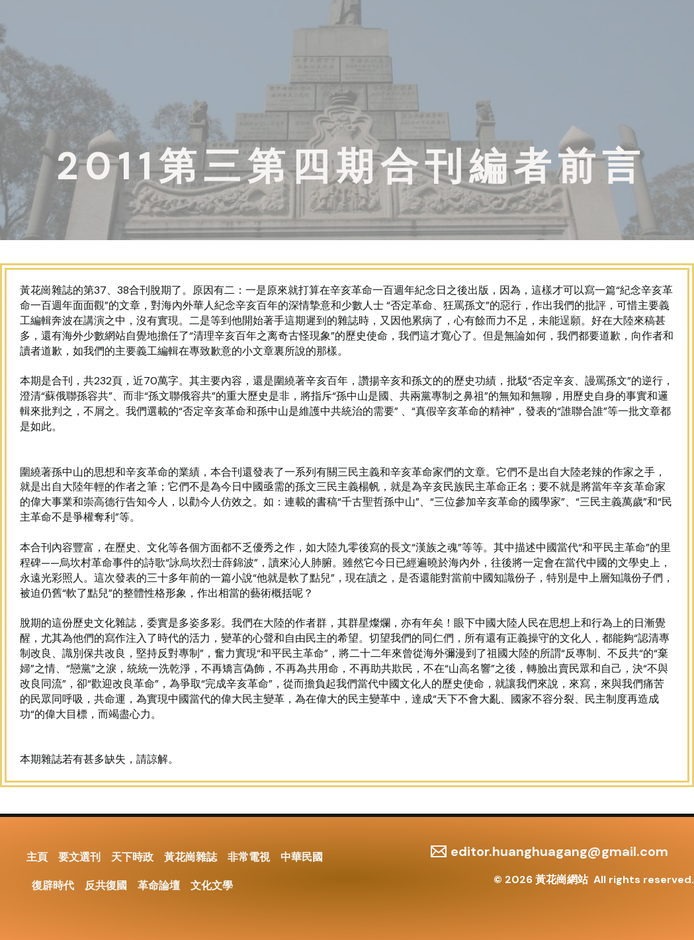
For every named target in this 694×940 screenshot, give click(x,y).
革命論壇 (159, 885)
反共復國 (106, 885)
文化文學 (212, 885)
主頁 (37, 857)
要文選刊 (79, 857)
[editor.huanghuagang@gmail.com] (549, 851)
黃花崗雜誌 (190, 857)
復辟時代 (53, 885)
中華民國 (302, 857)
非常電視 (249, 857)
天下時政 (132, 857)
